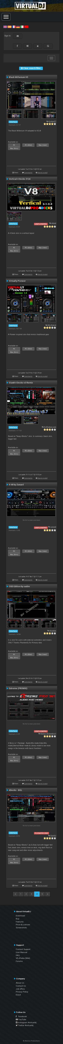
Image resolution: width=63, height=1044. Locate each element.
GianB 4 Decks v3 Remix (21, 383)
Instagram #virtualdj (26, 1022)
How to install (42, 172)
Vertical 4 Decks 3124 (19, 179)
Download (20, 916)
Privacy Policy (22, 992)
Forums (19, 961)
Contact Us (21, 986)
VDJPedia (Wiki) (23, 958)
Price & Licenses (23, 924)
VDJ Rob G (52, 325)
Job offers (20, 989)
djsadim (53, 631)
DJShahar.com (50, 427)
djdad (54, 223)
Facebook (21, 1016)
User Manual (21, 952)
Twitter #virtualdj (24, 1025)
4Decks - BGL (15, 790)
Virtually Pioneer (17, 281)
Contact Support (23, 949)
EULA (18, 995)
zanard (53, 527)
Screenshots (21, 927)
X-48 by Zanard (16, 485)
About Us (20, 983)
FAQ (18, 955)
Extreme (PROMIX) (18, 688)
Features (20, 922)
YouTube (21, 1019)
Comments (28, 172)
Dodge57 (52, 121)
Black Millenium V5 (18, 77)
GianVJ (53, 835)
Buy (17, 919)
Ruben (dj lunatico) (48, 733)
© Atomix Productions (31, 1041)
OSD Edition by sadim (19, 586)
